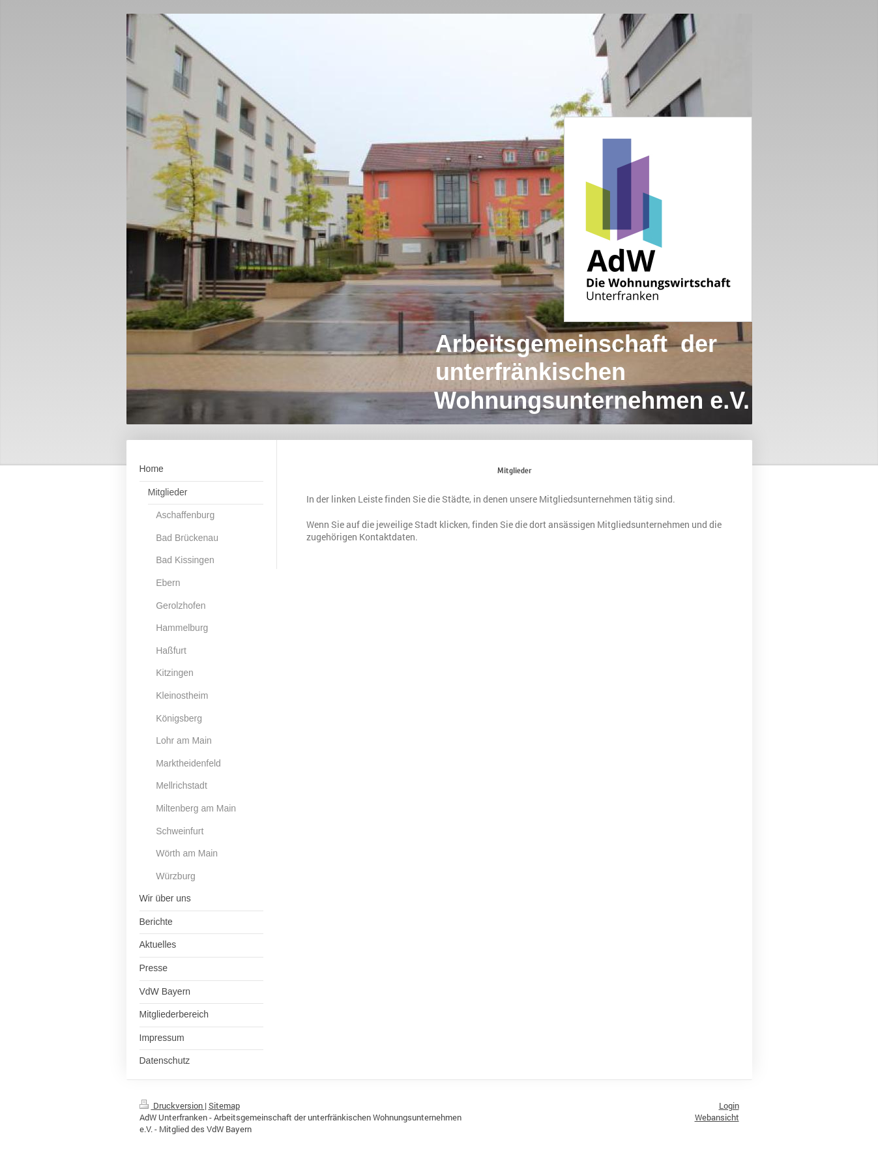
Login (729, 1105)
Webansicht (717, 1117)
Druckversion (172, 1105)
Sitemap (224, 1105)
